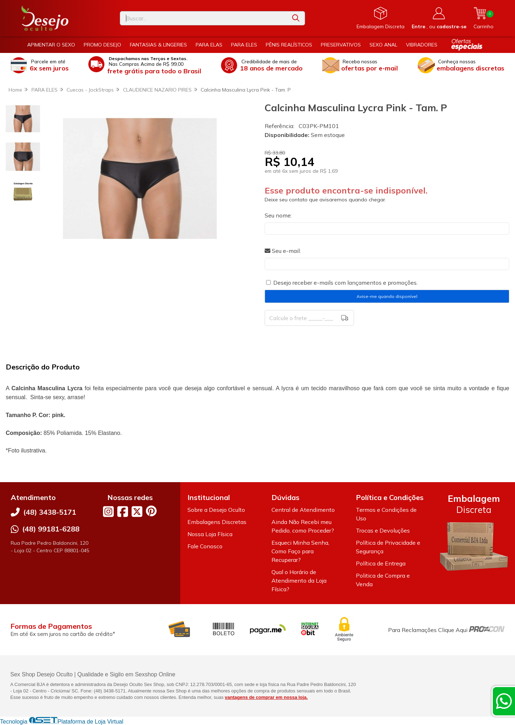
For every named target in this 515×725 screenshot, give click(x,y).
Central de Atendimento (303, 509)
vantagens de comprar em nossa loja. (266, 697)
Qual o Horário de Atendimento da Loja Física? (299, 580)
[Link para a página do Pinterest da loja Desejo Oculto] (151, 510)
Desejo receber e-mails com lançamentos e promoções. (345, 282)
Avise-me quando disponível (387, 296)
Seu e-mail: (283, 250)
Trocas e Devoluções (383, 530)
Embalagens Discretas (216, 521)
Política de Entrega (381, 563)
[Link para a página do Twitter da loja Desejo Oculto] (137, 511)
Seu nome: (278, 215)
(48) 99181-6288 (50, 528)
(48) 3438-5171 (49, 512)
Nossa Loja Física (209, 534)
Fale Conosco (204, 546)
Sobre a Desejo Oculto (216, 509)
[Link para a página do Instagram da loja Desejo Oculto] (108, 511)
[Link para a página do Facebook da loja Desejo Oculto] (122, 511)
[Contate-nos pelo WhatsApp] (504, 701)
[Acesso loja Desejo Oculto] (439, 18)
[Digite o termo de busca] (203, 18)
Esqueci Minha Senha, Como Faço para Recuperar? (300, 551)
